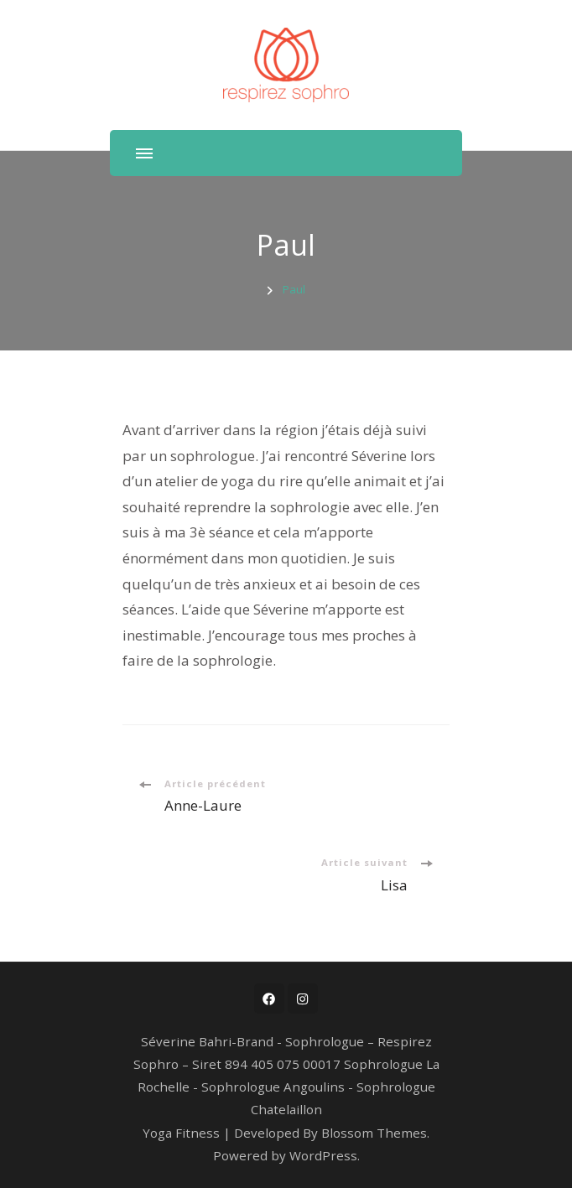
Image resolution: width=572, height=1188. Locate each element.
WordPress (323, 1155)
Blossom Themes (374, 1132)
